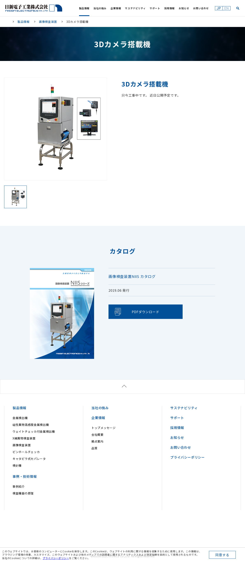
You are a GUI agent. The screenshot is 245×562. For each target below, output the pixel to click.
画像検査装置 (48, 21)
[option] (55, 128)
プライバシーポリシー (56, 558)
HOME (7, 21)
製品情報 (24, 21)
